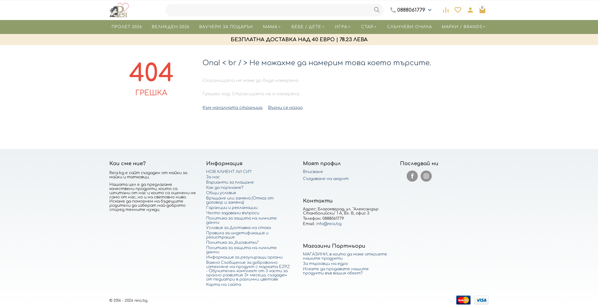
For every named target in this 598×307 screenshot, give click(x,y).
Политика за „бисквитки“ (232, 242)
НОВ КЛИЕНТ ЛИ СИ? (229, 171)
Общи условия (221, 193)
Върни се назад (280, 107)
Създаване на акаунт (326, 178)
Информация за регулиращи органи (244, 257)
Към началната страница (230, 107)
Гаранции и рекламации (231, 207)
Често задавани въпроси (232, 213)
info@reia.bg (328, 223)
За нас (213, 177)
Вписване (313, 171)
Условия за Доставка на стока (238, 227)
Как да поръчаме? (224, 187)
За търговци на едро (325, 263)
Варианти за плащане (230, 182)
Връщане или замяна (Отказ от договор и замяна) (240, 200)
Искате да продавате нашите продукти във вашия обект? (336, 271)
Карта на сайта (223, 284)
